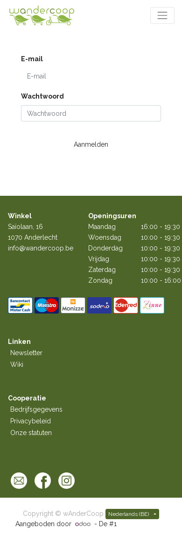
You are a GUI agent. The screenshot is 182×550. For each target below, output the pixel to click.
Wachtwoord (42, 96)
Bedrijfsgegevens (36, 409)
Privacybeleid (30, 421)
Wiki (16, 364)
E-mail (32, 59)
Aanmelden (91, 144)
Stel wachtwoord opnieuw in (55, 160)
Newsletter (26, 353)
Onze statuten (31, 432)
